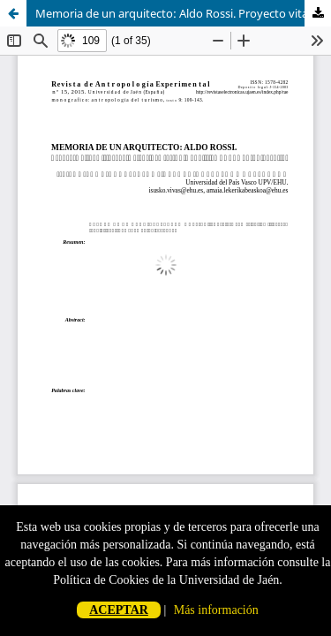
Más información (216, 610)
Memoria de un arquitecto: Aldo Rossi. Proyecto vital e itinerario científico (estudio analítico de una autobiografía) (183, 13)
